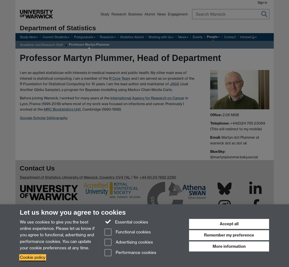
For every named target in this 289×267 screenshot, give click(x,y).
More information (229, 246)
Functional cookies (127, 232)
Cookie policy (32, 257)
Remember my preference (229, 235)
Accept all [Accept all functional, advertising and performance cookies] (229, 223)
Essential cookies (126, 222)
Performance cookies (130, 253)
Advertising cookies (128, 243)
